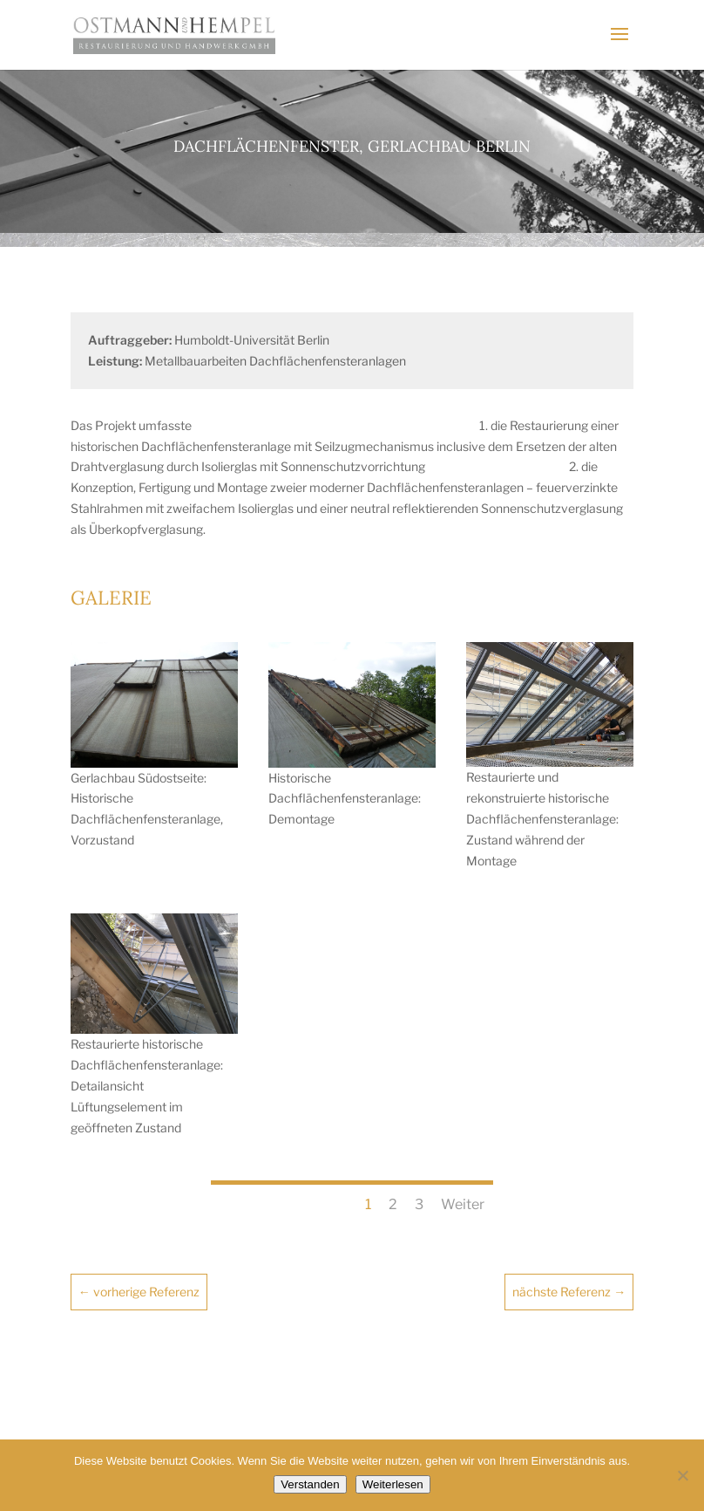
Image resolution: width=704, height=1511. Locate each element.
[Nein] (682, 1475)
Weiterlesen (392, 1484)
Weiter (462, 1204)
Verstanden (310, 1484)
